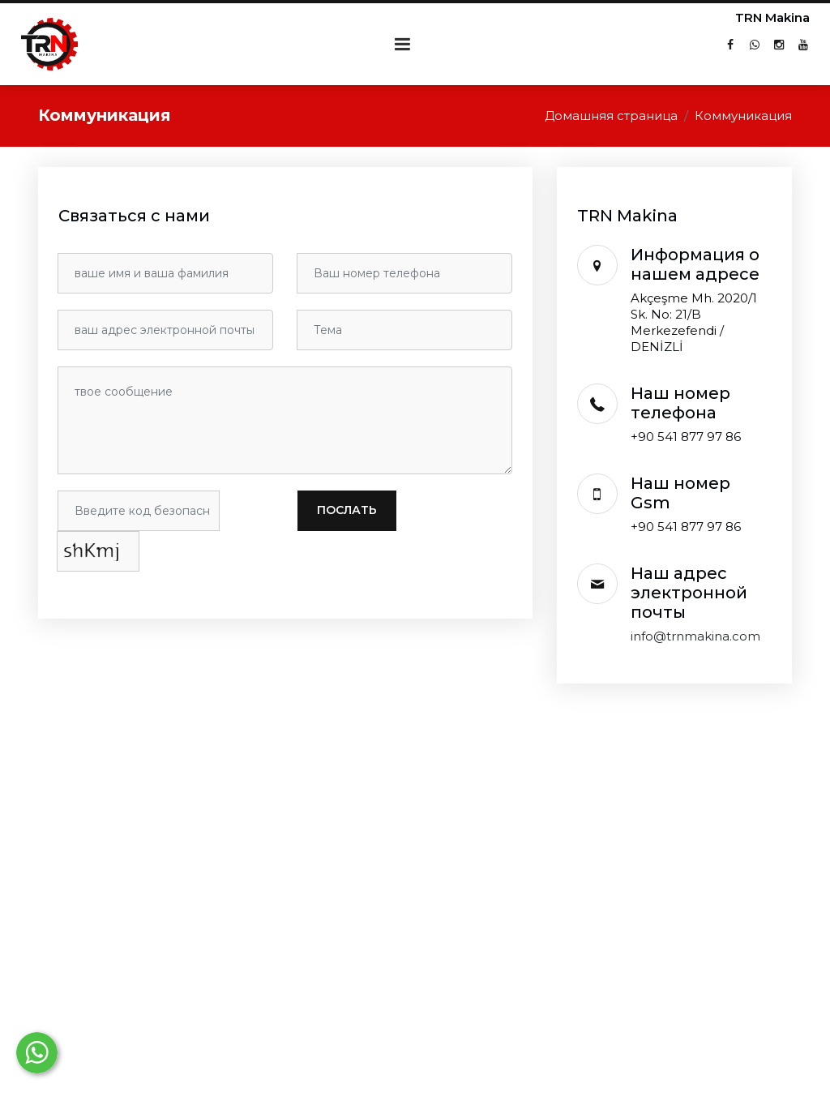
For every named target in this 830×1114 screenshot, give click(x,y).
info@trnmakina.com (695, 636)
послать (347, 510)
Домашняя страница (611, 115)
